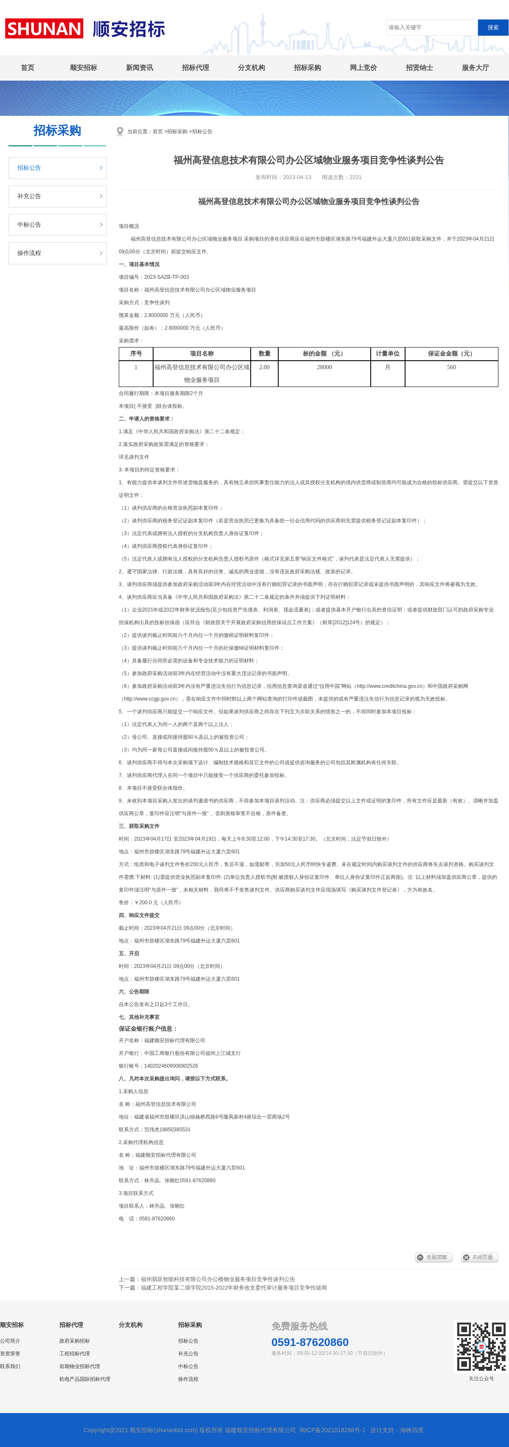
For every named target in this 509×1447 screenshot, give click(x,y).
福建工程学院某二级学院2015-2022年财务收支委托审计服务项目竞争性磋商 (234, 1287)
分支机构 (251, 67)
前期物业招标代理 (79, 1366)
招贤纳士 (419, 67)
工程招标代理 (74, 1354)
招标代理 (195, 67)
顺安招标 (83, 67)
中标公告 (29, 225)
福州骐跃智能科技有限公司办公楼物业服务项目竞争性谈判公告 (218, 1279)
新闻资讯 (139, 67)
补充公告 (29, 196)
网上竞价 (363, 67)
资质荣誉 (10, 1354)
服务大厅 (475, 67)
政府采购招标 (74, 1341)
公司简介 (10, 1341)
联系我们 (10, 1366)
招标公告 (29, 168)
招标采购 (307, 67)
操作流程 (29, 253)
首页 (27, 67)
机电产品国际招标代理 (84, 1379)
